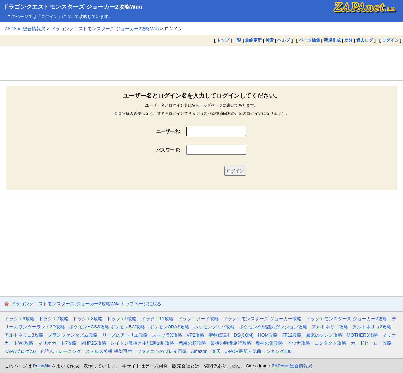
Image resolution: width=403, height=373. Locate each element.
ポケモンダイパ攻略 (214, 326)
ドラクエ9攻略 (122, 318)
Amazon (199, 351)
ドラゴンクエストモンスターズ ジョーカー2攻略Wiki (72, 7)
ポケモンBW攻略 (127, 326)
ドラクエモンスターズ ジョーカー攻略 (262, 318)
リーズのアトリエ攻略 (125, 335)
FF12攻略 (292, 335)
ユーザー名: (168, 131)
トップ (223, 40)
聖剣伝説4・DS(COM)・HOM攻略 (243, 335)
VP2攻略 (195, 335)
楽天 (216, 351)
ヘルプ (283, 40)
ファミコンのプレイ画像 (162, 351)
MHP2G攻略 (93, 343)
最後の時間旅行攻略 (230, 343)
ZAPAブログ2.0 (20, 351)
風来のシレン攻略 (324, 335)
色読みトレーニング (60, 351)
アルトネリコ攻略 (330, 326)
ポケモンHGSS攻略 (89, 326)
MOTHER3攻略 (362, 335)
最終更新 (253, 40)
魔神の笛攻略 (269, 343)
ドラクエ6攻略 (19, 318)
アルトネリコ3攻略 (24, 335)
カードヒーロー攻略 (371, 343)
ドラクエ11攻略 (157, 318)
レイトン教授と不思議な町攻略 (142, 343)
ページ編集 (309, 40)
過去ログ (364, 40)
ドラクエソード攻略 (198, 318)
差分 (348, 40)
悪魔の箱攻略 (192, 343)
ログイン (390, 40)
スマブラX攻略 (167, 335)
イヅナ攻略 (298, 343)
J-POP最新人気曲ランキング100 (258, 351)
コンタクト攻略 (330, 343)
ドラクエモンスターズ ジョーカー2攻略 (346, 318)
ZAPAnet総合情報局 (25, 28)
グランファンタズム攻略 (73, 335)
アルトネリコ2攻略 (371, 326)
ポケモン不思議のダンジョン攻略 (273, 326)
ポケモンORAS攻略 (169, 326)
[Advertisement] (202, 63)
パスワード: (168, 150)
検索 (269, 40)
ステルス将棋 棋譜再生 (108, 351)
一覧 (237, 40)
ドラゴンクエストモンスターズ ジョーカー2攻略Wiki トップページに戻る (86, 303)
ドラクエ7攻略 (54, 318)
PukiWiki (41, 365)
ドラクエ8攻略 (88, 318)
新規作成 (332, 40)
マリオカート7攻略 (57, 343)
